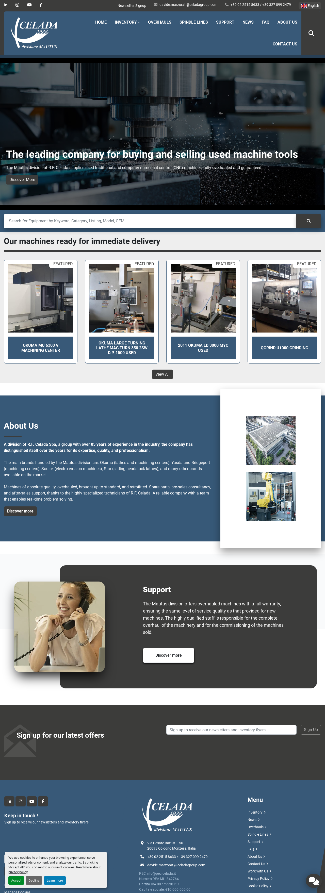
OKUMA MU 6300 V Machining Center (40, 348)
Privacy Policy (258, 879)
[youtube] (29, 5)
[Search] (150, 221)
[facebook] (41, 5)
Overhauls (159, 22)
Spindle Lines (194, 22)
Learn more (55, 880)
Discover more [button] (20, 511)
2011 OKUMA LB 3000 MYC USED (203, 348)
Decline (33, 880)
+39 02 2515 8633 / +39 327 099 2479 (261, 5)
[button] (127, 22)
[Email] (231, 730)
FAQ (265, 22)
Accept (16, 880)
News (248, 22)
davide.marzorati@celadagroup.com (188, 5)
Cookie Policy (258, 886)
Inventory (126, 22)
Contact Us (285, 44)
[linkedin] (5, 5)
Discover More (22, 179)
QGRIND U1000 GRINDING (284, 347)
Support (225, 22)
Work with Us (258, 871)
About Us (287, 22)
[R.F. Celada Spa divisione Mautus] (167, 815)
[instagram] (17, 5)
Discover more (168, 655)
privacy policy (17, 872)
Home (101, 22)
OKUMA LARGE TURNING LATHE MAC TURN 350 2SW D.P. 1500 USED (122, 348)
